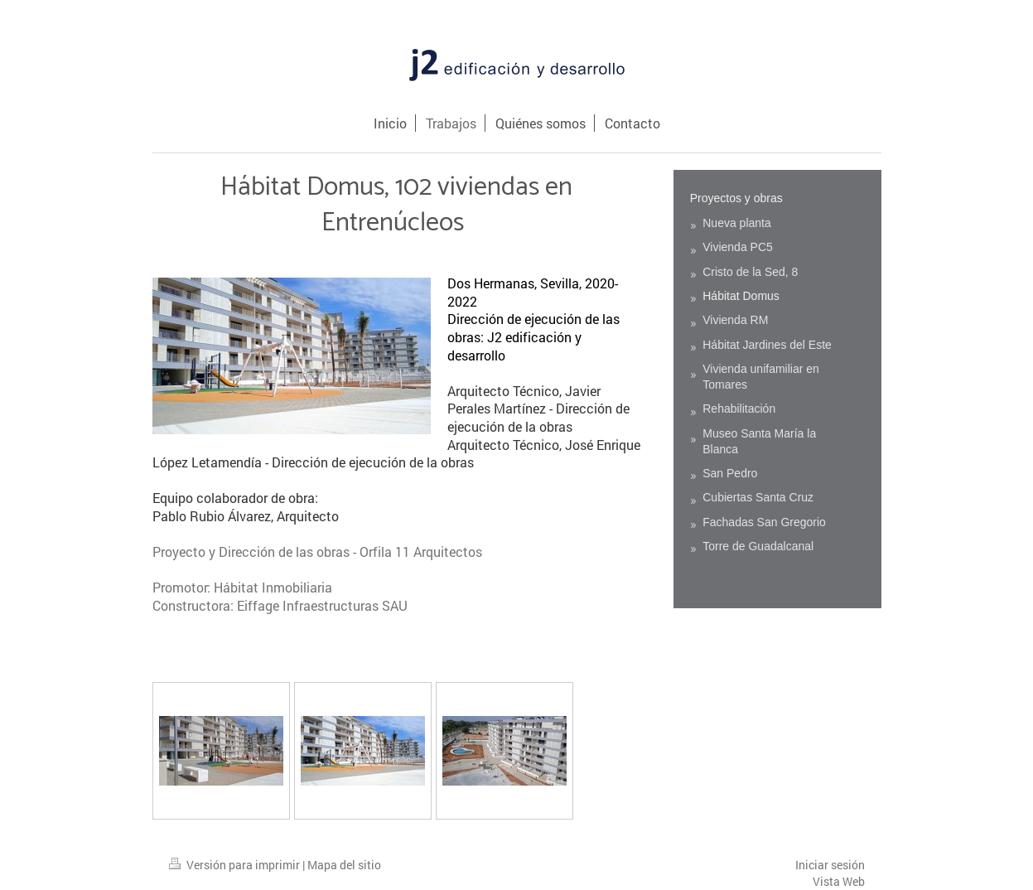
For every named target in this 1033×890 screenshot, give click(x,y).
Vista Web (839, 881)
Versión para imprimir (235, 865)
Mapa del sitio (344, 865)
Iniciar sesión (830, 865)
